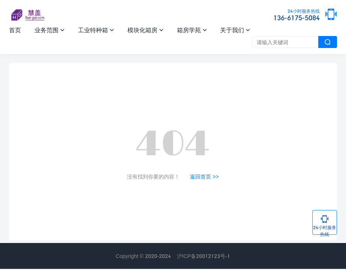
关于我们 (235, 29)
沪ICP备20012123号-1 (203, 256)
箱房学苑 (192, 29)
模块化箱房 (145, 29)
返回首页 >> (204, 176)
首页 (15, 29)
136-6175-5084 (296, 15)
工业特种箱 (96, 29)
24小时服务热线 (325, 224)
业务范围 (49, 29)
